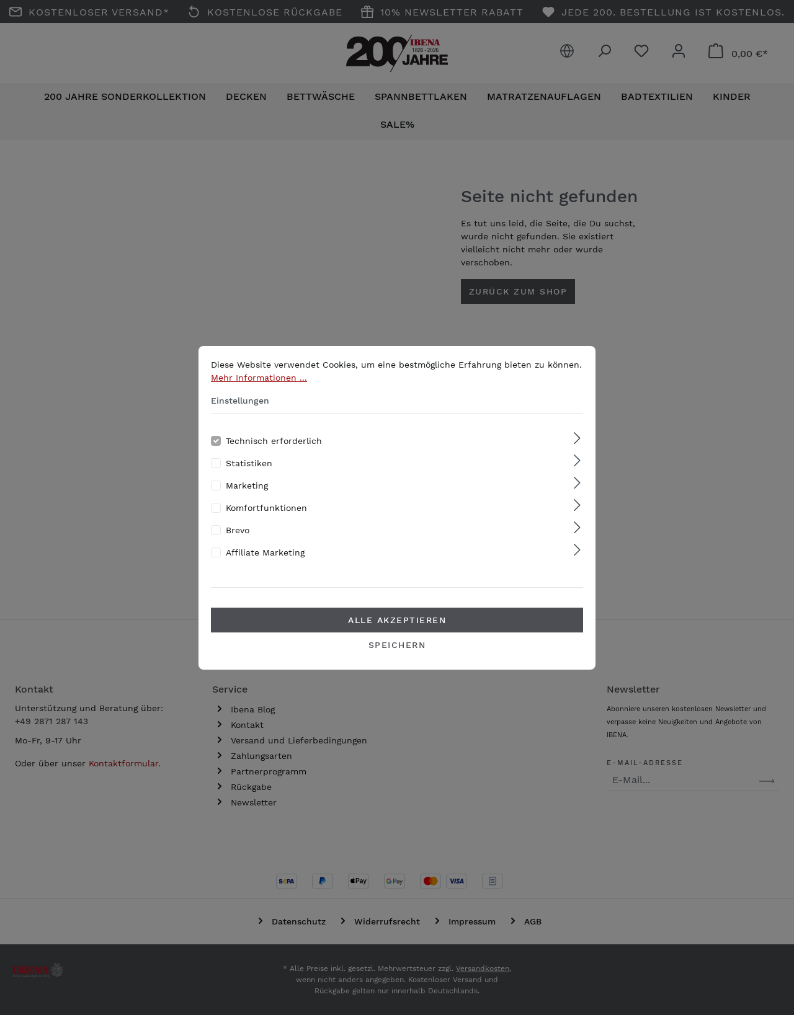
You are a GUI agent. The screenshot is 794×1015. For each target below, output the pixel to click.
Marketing (247, 503)
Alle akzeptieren (397, 638)
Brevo (237, 548)
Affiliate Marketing (265, 570)
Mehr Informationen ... (259, 396)
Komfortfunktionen (266, 526)
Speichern (397, 663)
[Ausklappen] (577, 456)
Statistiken (249, 481)
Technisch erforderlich (274, 459)
